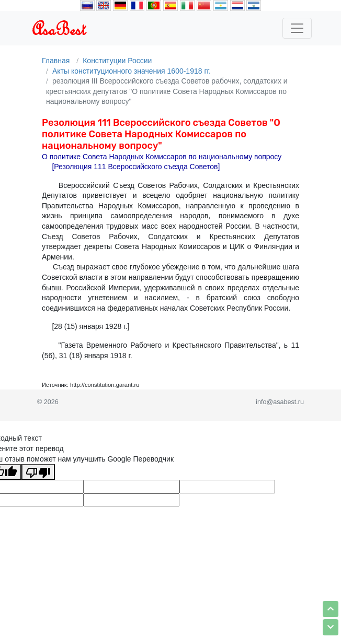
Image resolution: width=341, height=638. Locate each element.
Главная (56, 60)
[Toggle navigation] (297, 28)
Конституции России (117, 60)
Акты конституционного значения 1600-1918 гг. (131, 71)
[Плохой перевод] (38, 472)
